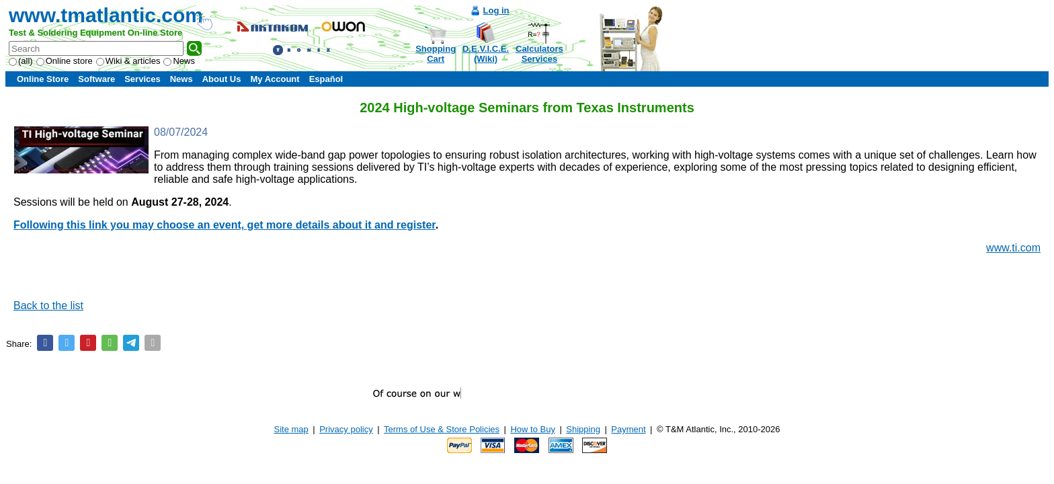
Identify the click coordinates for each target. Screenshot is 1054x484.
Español (326, 79)
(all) (21, 61)
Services (142, 79)
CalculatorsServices (539, 54)
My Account (274, 79)
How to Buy (532, 429)
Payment (628, 429)
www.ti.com (1013, 247)
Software (96, 79)
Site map (291, 429)
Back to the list (48, 305)
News (179, 61)
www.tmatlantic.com (106, 15)
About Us (221, 79)
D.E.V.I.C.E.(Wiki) (485, 54)
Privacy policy (345, 429)
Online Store (43, 79)
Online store (64, 61)
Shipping (583, 429)
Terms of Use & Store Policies (441, 429)
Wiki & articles (128, 61)
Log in (496, 10)
